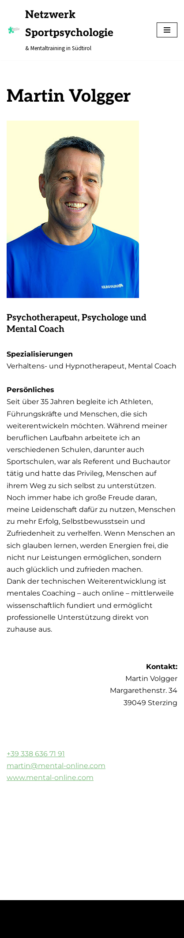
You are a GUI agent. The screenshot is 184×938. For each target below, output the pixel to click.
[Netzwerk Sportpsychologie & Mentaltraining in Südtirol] (75, 30)
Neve (14, 909)
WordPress (91, 909)
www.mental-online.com (50, 777)
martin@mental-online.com (56, 765)
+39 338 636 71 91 (36, 754)
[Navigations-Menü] (167, 29)
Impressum (25, 928)
